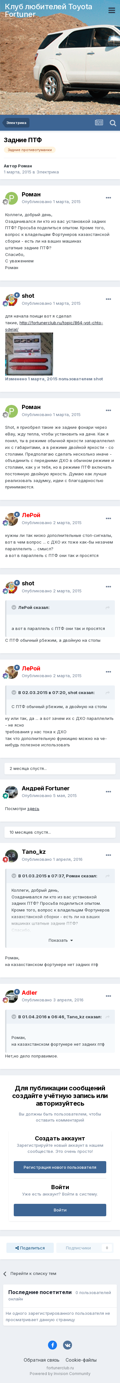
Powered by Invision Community (60, 1373)
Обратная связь (42, 1360)
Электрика (47, 171)
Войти (60, 1209)
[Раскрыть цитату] (14, 607)
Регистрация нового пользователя (60, 1167)
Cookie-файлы (81, 1360)
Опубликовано (51, 201)
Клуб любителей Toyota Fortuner (48, 10)
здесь (33, 808)
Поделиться (30, 1248)
